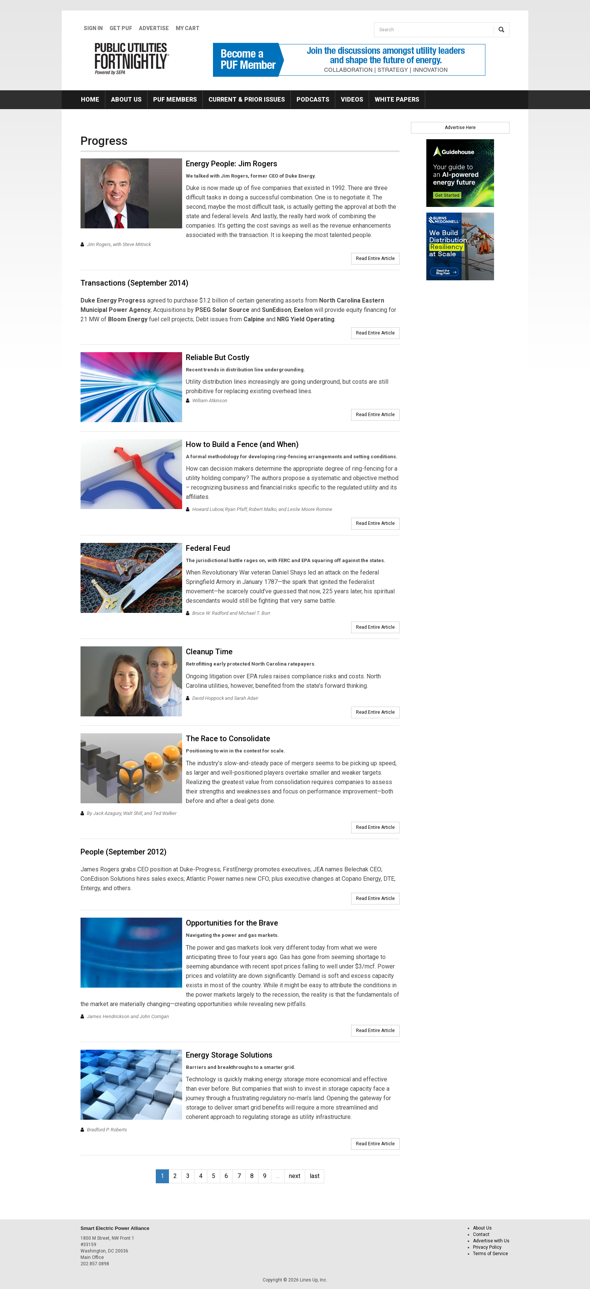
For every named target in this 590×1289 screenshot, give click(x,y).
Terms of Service (490, 1253)
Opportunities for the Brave (232, 922)
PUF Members (175, 99)
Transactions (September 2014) (135, 282)
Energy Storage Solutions (229, 1054)
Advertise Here (460, 127)
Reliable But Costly (217, 357)
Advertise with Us (491, 1240)
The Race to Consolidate (228, 738)
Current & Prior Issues (246, 99)
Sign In (93, 28)
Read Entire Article (375, 258)
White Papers (397, 99)
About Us (126, 99)
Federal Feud (208, 548)
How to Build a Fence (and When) (242, 444)
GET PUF (120, 28)
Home (90, 99)
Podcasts (313, 99)
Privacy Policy (487, 1247)
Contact (481, 1234)
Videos (352, 99)
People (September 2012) (124, 851)
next (294, 1176)
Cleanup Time (209, 651)
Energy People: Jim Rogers (231, 163)
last (314, 1176)
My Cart (187, 28)
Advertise (154, 28)
